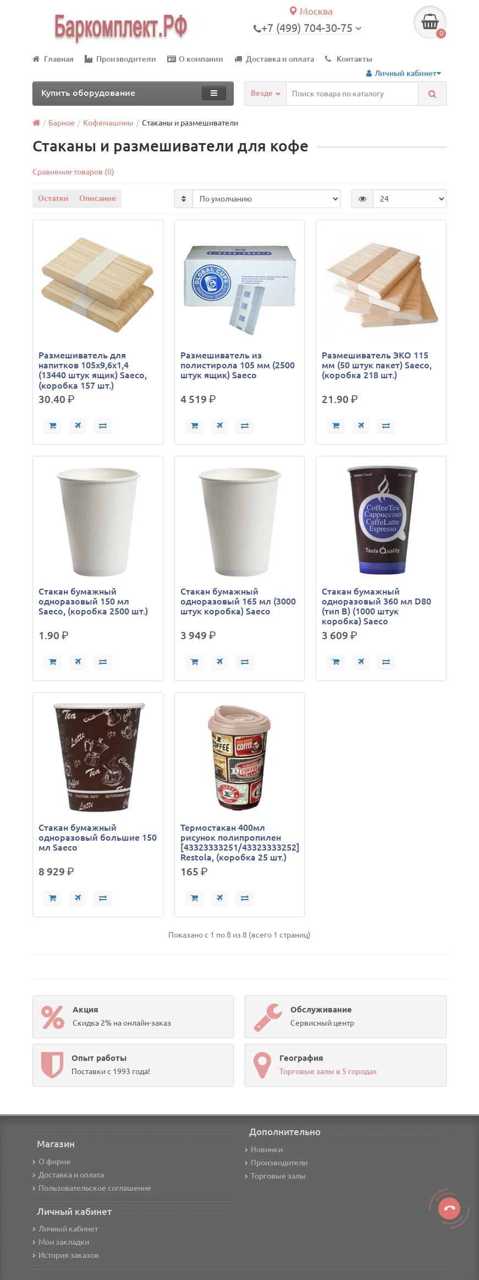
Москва (310, 11)
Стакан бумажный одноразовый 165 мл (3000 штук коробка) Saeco (238, 601)
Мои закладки (60, 1242)
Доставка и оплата (274, 59)
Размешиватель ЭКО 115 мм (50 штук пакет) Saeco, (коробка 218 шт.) (377, 365)
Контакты (348, 59)
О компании (195, 59)
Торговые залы (275, 1176)
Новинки (264, 1149)
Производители (120, 59)
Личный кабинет (65, 1228)
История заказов (65, 1255)
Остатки (53, 198)
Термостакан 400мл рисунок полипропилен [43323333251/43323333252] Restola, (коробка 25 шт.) (239, 843)
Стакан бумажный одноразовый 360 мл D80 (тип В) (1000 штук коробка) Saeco (376, 606)
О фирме (51, 1161)
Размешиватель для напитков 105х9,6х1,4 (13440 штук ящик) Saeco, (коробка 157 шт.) (92, 370)
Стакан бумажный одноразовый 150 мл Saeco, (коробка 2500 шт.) (93, 601)
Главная (53, 59)
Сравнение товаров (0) (73, 171)
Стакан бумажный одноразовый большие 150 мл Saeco (97, 837)
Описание (97, 198)
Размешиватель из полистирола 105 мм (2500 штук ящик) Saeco (237, 365)
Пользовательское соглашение (91, 1188)
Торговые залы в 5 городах (328, 1071)
